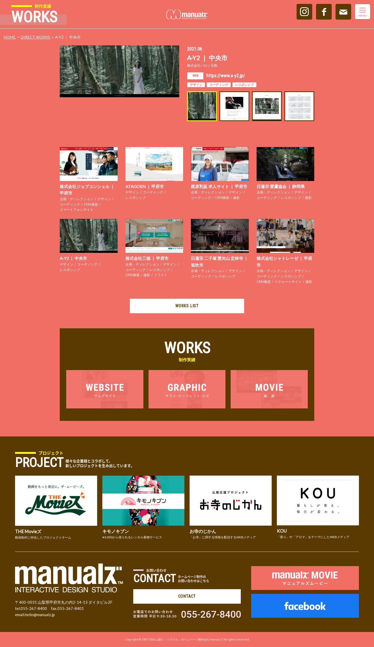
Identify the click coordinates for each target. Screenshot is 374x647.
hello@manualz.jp (40, 614)
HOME (10, 37)
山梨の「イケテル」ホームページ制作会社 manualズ (189, 639)
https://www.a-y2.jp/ (225, 75)
